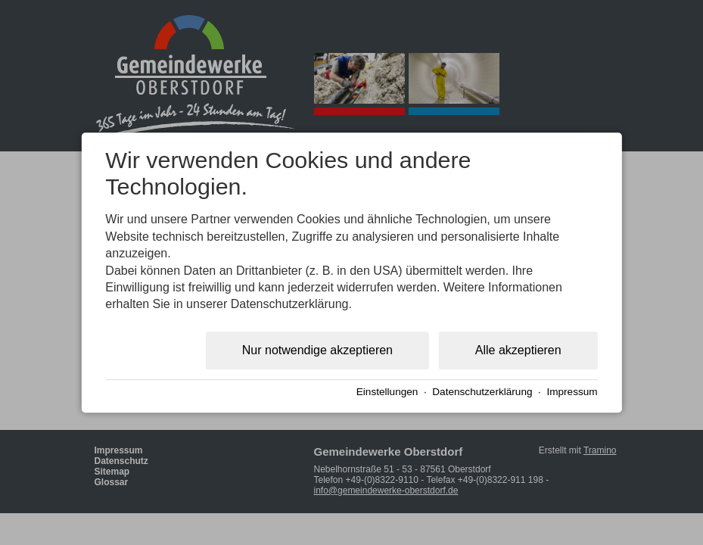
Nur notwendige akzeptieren (317, 350)
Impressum (571, 392)
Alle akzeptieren (518, 350)
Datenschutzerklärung (482, 392)
